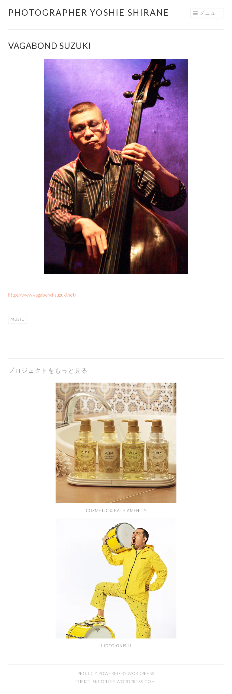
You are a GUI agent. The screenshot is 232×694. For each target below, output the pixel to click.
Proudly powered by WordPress (116, 673)
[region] (116, 166)
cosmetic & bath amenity (116, 510)
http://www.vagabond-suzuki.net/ (42, 295)
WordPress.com (136, 681)
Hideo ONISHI (116, 645)
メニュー (210, 13)
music (17, 319)
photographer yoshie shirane (88, 12)
